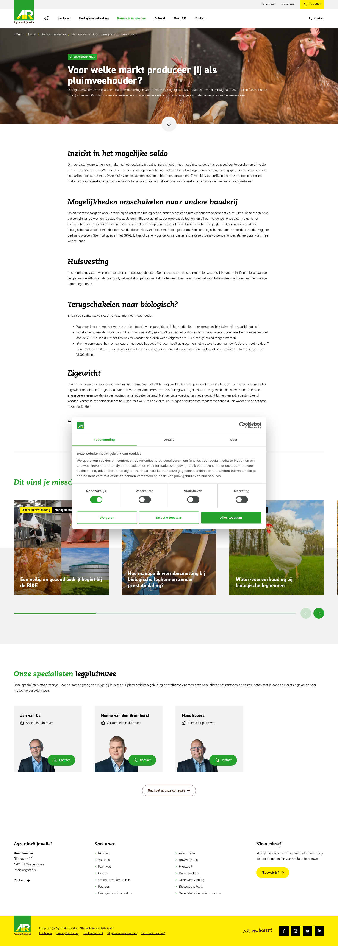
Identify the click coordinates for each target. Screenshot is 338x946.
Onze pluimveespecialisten (126, 175)
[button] (318, 613)
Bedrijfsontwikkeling (94, 18)
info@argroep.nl (25, 870)
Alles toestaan (231, 517)
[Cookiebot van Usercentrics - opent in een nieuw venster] (242, 425)
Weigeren (107, 517)
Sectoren (64, 18)
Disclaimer (45, 933)
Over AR (180, 18)
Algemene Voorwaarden (122, 933)
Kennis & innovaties (131, 18)
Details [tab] (169, 439)
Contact (200, 18)
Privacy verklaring (67, 933)
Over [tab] (234, 439)
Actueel (159, 18)
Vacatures (288, 4)
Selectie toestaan (169, 517)
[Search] (316, 18)
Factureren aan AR (153, 933)
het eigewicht (168, 384)
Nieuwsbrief (268, 4)
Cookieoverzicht (93, 933)
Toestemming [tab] (104, 439)
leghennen (192, 218)
